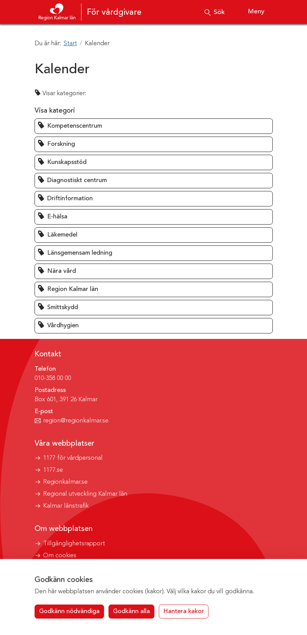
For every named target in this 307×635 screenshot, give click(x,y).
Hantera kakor (183, 611)
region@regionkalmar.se (75, 421)
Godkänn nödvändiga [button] (69, 611)
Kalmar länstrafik (66, 506)
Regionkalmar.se (65, 482)
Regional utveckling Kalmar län (85, 494)
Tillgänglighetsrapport (74, 544)
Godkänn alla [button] (131, 611)
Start (70, 43)
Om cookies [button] (59, 556)
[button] (153, 126)
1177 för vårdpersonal (73, 458)
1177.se (53, 470)
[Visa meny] (251, 12)
